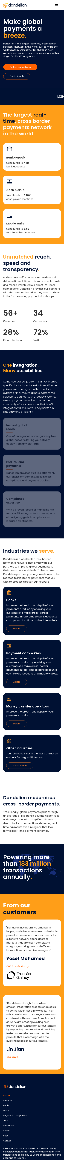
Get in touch (17, 76)
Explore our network (20, 67)
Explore (16, 628)
